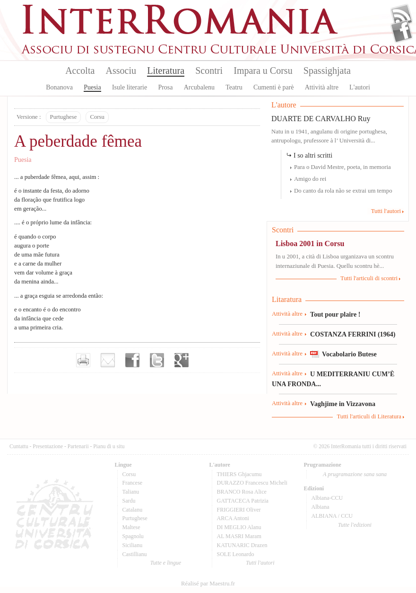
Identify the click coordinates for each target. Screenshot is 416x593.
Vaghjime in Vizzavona (342, 403)
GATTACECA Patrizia (243, 500)
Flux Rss (401, 15)
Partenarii (78, 446)
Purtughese (63, 117)
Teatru (234, 87)
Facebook (401, 31)
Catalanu (132, 509)
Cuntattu (18, 446)
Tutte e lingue (165, 562)
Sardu (129, 500)
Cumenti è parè (273, 87)
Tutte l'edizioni (355, 525)
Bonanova (59, 87)
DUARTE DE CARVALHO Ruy (320, 119)
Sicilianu (132, 545)
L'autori (359, 87)
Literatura (165, 70)
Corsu (97, 117)
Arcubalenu (199, 87)
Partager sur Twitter (157, 360)
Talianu (130, 491)
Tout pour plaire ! (335, 314)
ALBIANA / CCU (332, 516)
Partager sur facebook (132, 360)
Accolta (80, 70)
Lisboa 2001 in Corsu (310, 243)
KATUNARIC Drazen (242, 545)
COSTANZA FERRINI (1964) (352, 334)
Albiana (320, 507)
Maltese (131, 527)
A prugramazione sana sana (355, 474)
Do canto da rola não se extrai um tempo (343, 190)
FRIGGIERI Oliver (239, 509)
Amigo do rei (310, 179)
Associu (121, 70)
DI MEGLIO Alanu (239, 527)
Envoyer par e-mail (107, 360)
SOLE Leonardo (235, 554)
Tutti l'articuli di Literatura (369, 416)
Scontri (209, 70)
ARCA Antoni (233, 518)
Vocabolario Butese (349, 354)
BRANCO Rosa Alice (242, 491)
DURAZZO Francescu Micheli (252, 482)
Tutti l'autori (386, 211)
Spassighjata (327, 70)
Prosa (165, 87)
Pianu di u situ (108, 446)
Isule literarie (129, 87)
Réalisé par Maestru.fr (208, 583)
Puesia (92, 87)
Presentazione (48, 446)
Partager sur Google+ (181, 360)
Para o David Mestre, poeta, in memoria (342, 167)
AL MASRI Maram (239, 536)
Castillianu (134, 554)
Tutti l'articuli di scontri (369, 278)
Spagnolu (133, 536)
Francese (132, 482)
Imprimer (83, 360)
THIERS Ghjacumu (239, 474)
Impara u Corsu (263, 70)
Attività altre (321, 87)
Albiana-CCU (327, 498)
